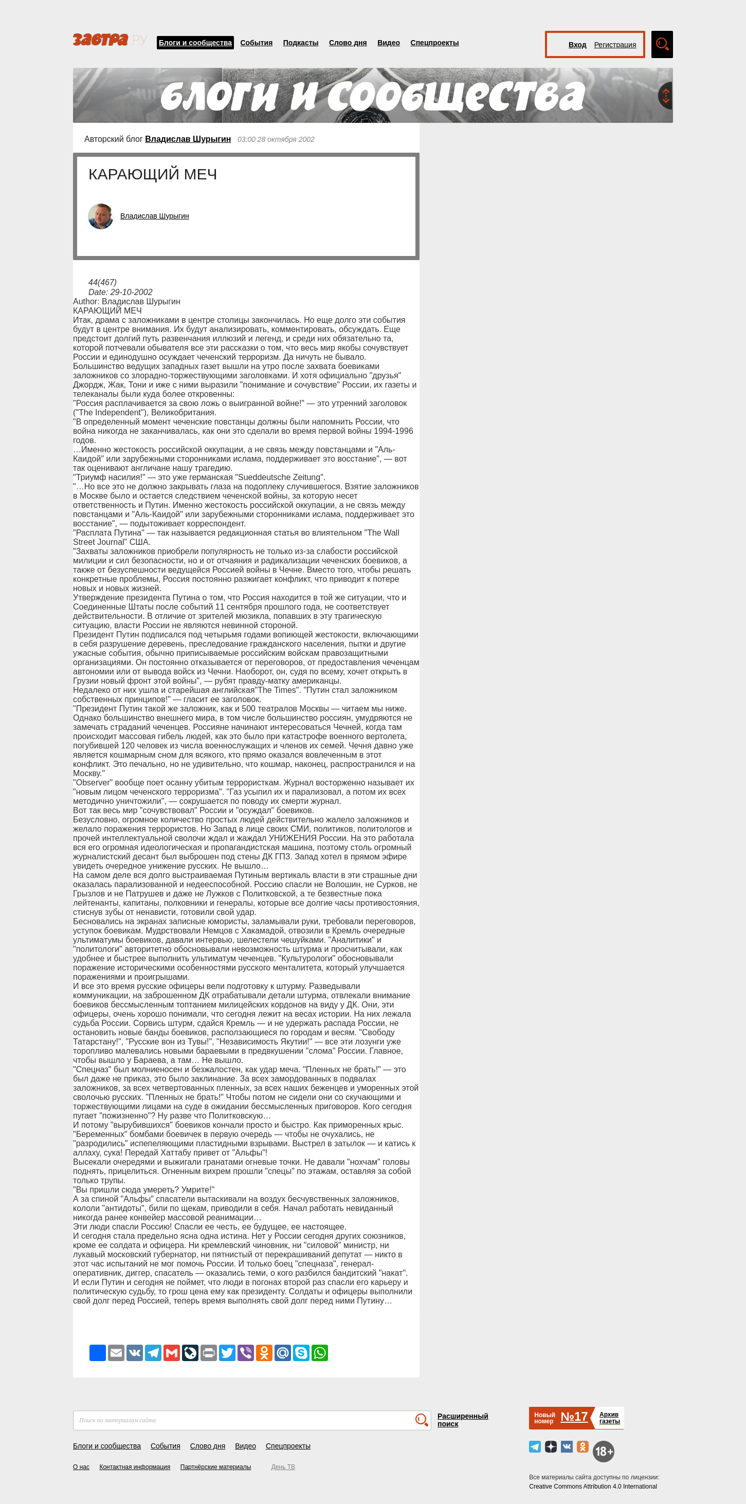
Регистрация (615, 45)
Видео (388, 43)
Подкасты (301, 43)
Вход (578, 45)
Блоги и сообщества (195, 43)
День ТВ (283, 1467)
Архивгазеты (609, 1418)
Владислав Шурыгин (188, 139)
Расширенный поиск (463, 1420)
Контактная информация (134, 1467)
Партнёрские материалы (215, 1467)
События (256, 43)
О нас (81, 1467)
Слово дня (348, 43)
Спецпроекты (435, 43)
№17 (574, 1416)
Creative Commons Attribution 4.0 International (593, 1486)
